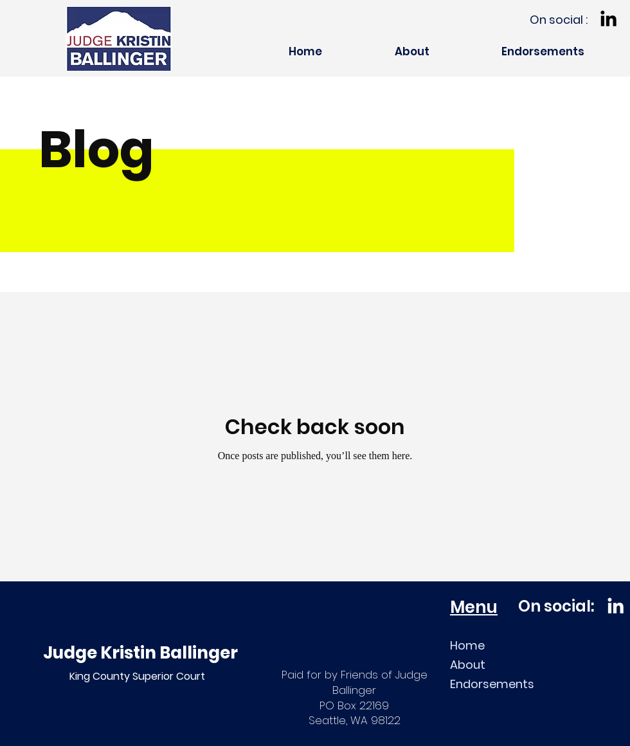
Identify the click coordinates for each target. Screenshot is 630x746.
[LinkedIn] (608, 18)
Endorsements (492, 684)
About (467, 665)
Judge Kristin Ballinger (140, 652)
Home (467, 645)
